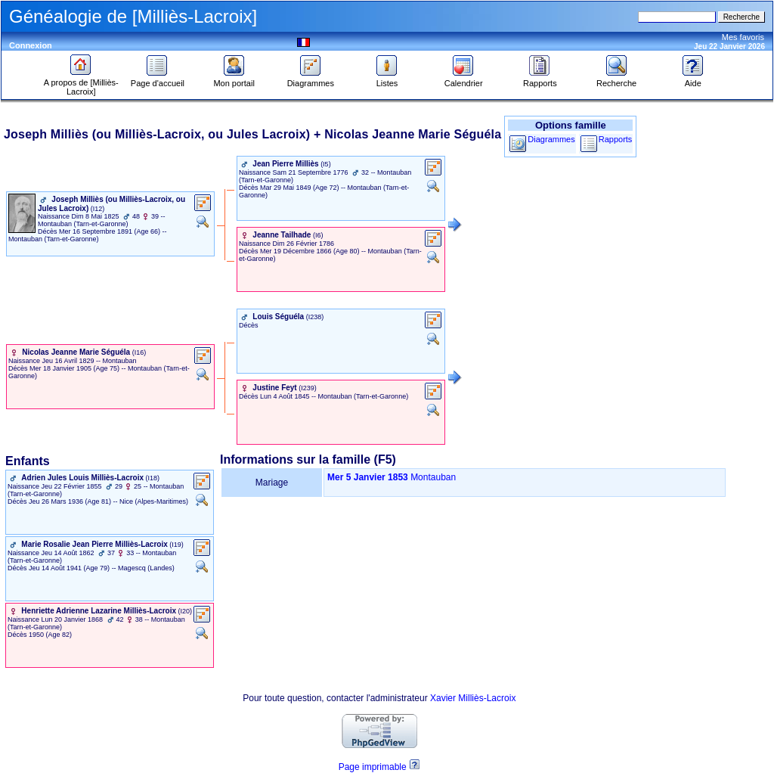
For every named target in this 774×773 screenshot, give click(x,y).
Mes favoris (743, 37)
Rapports (540, 79)
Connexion (30, 45)
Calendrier (463, 79)
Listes (387, 79)
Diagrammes (310, 79)
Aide (693, 79)
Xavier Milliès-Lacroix (472, 698)
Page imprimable (373, 767)
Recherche (616, 79)
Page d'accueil (157, 79)
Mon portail (233, 79)
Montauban (433, 477)
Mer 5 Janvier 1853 (367, 477)
